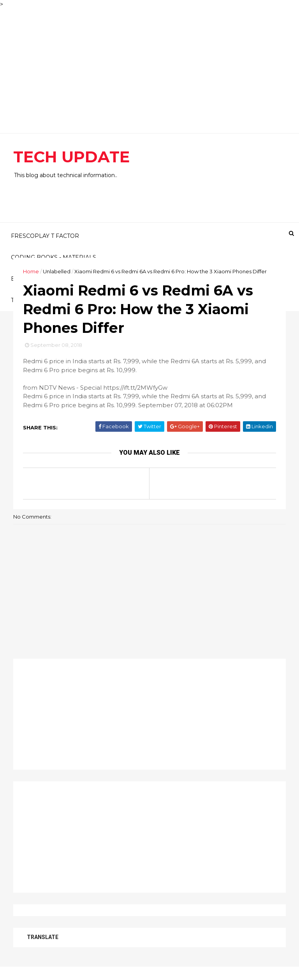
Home (31, 271)
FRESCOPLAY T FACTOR (45, 235)
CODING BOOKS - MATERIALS (53, 257)
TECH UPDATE (71, 156)
